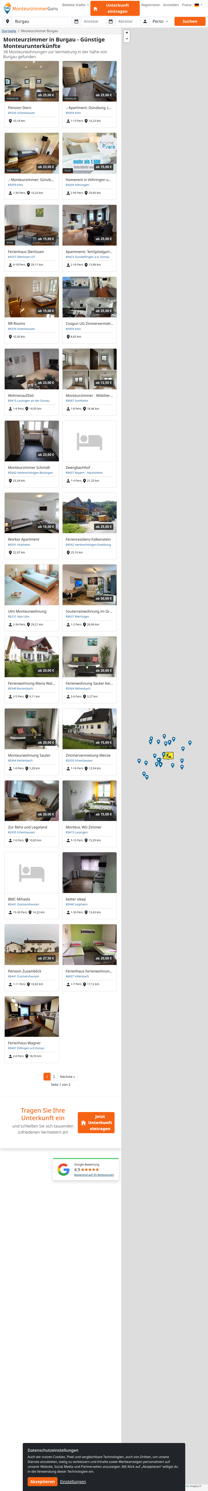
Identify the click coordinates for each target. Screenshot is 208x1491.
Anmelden (171, 5)
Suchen (190, 21)
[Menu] (198, 5)
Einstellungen (73, 1481)
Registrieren (150, 5)
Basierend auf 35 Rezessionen (94, 1175)
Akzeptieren (42, 1481)
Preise (187, 5)
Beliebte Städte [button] (74, 5)
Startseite (9, 31)
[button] (67, 1077)
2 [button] (54, 1076)
